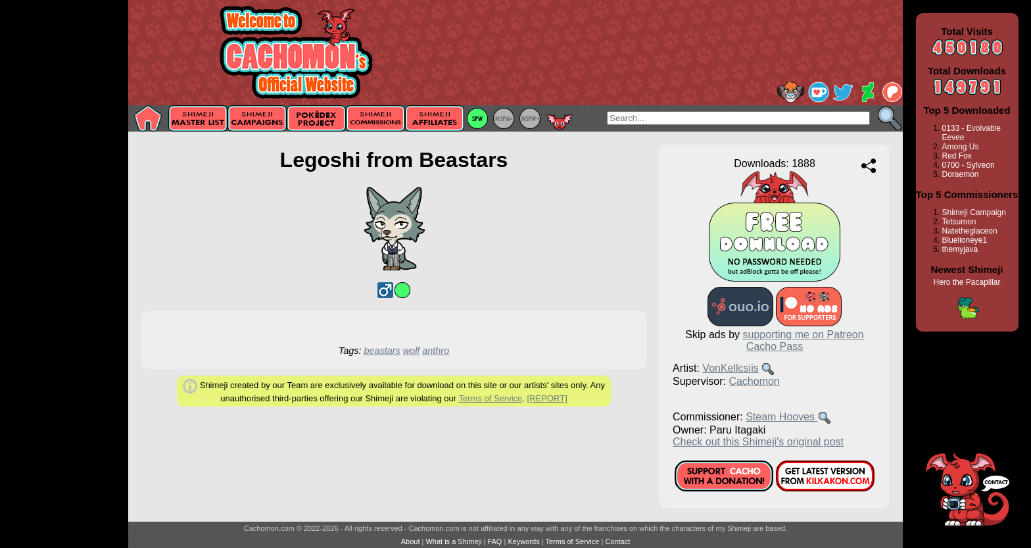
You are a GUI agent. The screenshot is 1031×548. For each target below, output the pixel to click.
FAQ (494, 541)
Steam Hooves (781, 416)
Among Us (960, 146)
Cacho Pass (774, 346)
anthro (435, 350)
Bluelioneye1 (965, 240)
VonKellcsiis (730, 368)
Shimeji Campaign (974, 212)
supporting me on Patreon (803, 334)
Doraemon (960, 174)
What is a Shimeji (453, 541)
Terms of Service (491, 398)
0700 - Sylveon (968, 165)
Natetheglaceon (969, 231)
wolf (411, 350)
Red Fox (957, 156)
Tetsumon (959, 221)
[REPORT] (547, 398)
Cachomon (754, 381)
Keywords (523, 541)
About (410, 541)
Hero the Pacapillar (966, 282)
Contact (617, 541)
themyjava (960, 249)
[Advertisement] (64, 208)
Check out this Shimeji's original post (758, 441)
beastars (382, 350)
